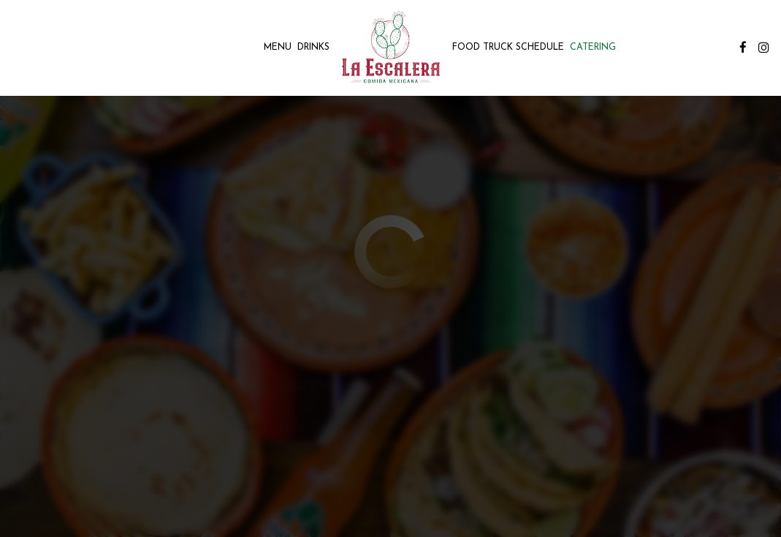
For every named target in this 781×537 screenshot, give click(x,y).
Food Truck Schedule (508, 47)
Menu (278, 47)
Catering (593, 47)
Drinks (313, 47)
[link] (390, 47)
